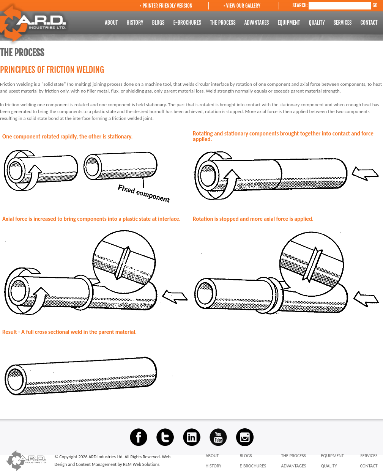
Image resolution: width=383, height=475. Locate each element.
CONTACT (368, 22)
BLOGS (158, 22)
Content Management (97, 464)
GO (374, 5)
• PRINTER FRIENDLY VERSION (166, 6)
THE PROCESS (223, 22)
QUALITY (317, 22)
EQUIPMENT (289, 22)
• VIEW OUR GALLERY (242, 6)
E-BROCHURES (187, 22)
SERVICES (343, 22)
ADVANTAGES (257, 22)
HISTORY (135, 22)
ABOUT (112, 22)
